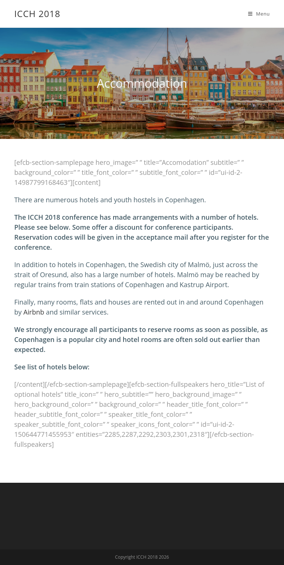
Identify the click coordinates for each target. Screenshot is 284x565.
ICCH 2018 (37, 13)
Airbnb (33, 312)
